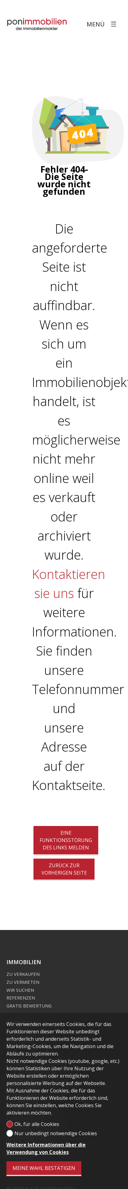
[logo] (37, 24)
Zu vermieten (22, 982)
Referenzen (20, 998)
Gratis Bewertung (29, 1006)
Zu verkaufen (23, 974)
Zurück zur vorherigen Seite (64, 869)
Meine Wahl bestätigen (44, 1168)
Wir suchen (20, 990)
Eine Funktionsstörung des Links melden (66, 840)
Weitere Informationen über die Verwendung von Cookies (46, 1148)
